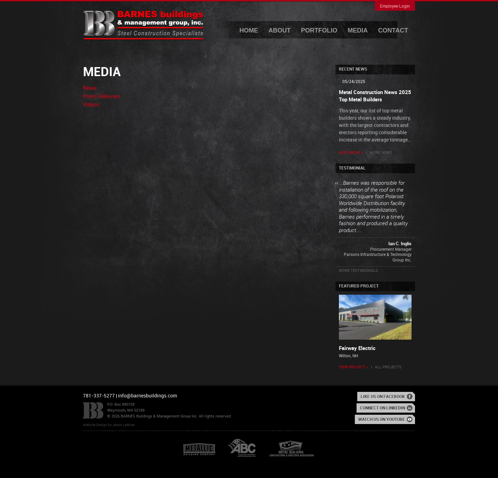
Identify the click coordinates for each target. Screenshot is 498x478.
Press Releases (101, 97)
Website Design (95, 425)
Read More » (351, 153)
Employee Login (395, 6)
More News (381, 153)
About (279, 30)
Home (248, 30)
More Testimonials (358, 271)
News (89, 88)
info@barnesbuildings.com (147, 395)
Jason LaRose (123, 425)
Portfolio (319, 30)
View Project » (353, 367)
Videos (91, 105)
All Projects (388, 367)
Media (358, 30)
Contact (393, 30)
